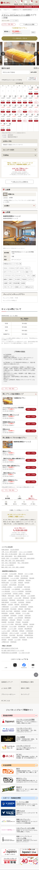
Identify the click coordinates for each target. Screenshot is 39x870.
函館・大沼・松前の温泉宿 (26, 554)
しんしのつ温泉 (14, 578)
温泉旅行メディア (7, 682)
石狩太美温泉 (12, 584)
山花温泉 (11, 613)
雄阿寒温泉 (21, 580)
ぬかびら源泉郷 (6, 637)
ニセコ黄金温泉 (6, 591)
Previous (3, 54)
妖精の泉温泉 (20, 600)
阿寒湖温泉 (12, 600)
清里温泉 (18, 613)
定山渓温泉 (11, 622)
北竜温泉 (16, 576)
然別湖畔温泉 (21, 626)
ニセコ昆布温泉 (18, 617)
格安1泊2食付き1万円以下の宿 (10, 648)
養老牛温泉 (18, 624)
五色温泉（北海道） (18, 593)
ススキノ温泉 (29, 600)
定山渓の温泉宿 (14, 549)
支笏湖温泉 (13, 615)
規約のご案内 (25, 688)
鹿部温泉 (30, 633)
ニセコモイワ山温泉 (7, 598)
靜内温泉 (23, 595)
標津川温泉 (11, 595)
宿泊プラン (7, 9)
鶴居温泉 (28, 580)
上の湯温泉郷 (5, 615)
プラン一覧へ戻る (8, 24)
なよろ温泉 (17, 639)
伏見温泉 (10, 604)
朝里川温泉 (5, 626)
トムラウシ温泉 (12, 628)
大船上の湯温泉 (12, 580)
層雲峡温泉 (28, 617)
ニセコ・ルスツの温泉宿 (25, 552)
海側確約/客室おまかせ (9, 422)
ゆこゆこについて (19, 6)
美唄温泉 (28, 602)
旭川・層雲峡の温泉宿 (20, 556)
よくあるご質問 (6, 688)
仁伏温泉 (20, 615)
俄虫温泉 (31, 578)
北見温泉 (24, 611)
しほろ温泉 (23, 633)
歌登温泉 (24, 639)
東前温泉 (20, 573)
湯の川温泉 (30, 626)
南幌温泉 (4, 604)
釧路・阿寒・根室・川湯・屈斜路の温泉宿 (13, 560)
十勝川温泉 (15, 631)
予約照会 (26, 3)
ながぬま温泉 (12, 573)
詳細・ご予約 (30, 409)
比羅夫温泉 (5, 633)
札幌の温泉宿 (5, 549)
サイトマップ (25, 694)
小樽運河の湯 (5, 642)
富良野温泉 (28, 609)
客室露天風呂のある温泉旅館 (9, 652)
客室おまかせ (6, 429)
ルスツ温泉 (13, 582)
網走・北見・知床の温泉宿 (27, 558)
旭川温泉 (33, 598)
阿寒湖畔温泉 (5, 578)
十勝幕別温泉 (5, 606)
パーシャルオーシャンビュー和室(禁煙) (13, 407)
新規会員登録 (28, 6)
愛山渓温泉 (20, 635)
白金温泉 (20, 628)
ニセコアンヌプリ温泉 (8, 624)
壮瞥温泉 (21, 631)
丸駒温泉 (25, 624)
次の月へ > (36, 68)
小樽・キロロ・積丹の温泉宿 (9, 552)
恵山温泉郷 (25, 622)
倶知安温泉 (28, 591)
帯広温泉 (4, 580)
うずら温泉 (5, 573)
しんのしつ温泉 (6, 631)
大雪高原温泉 (29, 631)
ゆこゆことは (5, 700)
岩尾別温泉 (22, 637)
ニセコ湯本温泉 (26, 589)
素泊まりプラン (7, 451)
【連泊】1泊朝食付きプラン (10, 480)
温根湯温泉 (17, 611)
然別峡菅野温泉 (29, 635)
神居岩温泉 (5, 613)
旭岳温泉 (31, 624)
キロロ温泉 (13, 602)
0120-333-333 (20, 170)
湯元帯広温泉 (24, 604)
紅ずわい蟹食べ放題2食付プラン (11, 465)
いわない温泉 (17, 598)
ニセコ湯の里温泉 (6, 593)
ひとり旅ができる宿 (24, 652)
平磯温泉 (4, 595)
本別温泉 (30, 606)
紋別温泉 (30, 611)
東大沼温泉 (30, 637)
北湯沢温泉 (28, 615)
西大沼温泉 (13, 609)
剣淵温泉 (20, 582)
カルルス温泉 (12, 626)
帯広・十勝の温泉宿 (23, 562)
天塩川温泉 (12, 635)
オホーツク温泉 (29, 573)
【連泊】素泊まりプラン (9, 473)
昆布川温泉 (27, 587)
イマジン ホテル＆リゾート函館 (16, 15)
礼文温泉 (4, 576)
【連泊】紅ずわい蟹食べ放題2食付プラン (14, 458)
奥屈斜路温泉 (24, 578)
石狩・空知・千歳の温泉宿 (9, 562)
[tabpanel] (19, 53)
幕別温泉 (16, 604)
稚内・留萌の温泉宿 (7, 556)
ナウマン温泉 (25, 613)
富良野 (17, 595)
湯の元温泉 (21, 584)
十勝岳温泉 (12, 620)
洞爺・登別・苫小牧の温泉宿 (9, 554)
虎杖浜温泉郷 (5, 609)
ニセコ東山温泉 (6, 589)
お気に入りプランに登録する (19, 181)
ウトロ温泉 (26, 620)
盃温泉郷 (4, 622)
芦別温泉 (18, 622)
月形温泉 (4, 617)
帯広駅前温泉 (22, 606)
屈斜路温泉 (5, 600)
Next (36, 54)
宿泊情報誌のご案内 (27, 682)
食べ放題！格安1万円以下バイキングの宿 (13, 650)
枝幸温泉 (27, 582)
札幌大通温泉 (5, 602)
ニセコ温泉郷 (31, 595)
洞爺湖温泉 (5, 620)
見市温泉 (4, 628)
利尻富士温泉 (5, 582)
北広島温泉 (21, 602)
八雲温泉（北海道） (7, 587)
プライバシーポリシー (8, 694)
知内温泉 (10, 639)
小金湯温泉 (15, 637)
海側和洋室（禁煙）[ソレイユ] (11, 414)
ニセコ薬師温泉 (16, 589)
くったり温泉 (14, 606)
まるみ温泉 (5, 584)
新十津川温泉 (24, 576)
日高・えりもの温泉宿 (8, 565)
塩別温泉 (27, 593)
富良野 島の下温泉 (7, 611)
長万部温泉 (5, 635)
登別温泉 (4, 639)
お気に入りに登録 (28, 24)
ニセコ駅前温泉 (18, 587)
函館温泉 (20, 609)
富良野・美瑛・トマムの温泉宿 (10, 558)
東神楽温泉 (26, 598)
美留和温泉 (13, 642)
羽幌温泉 (10, 576)
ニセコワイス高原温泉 (18, 591)
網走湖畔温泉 (28, 628)
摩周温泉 (19, 620)
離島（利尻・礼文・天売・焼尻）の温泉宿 (13, 567)
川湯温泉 (10, 617)
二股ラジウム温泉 (14, 633)
